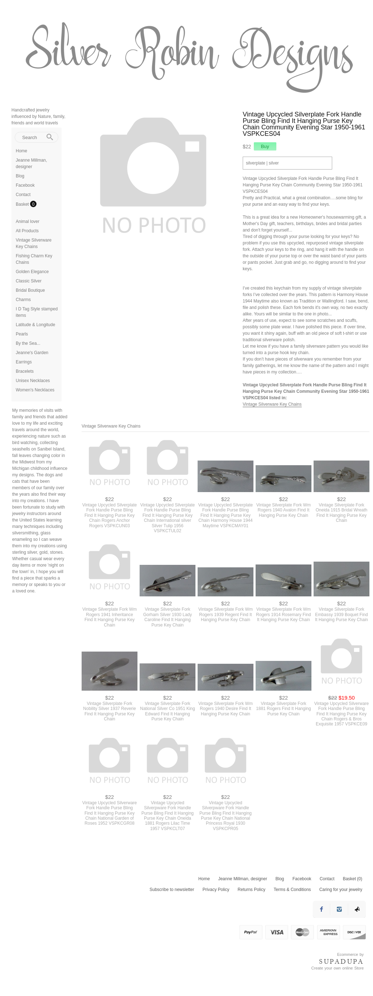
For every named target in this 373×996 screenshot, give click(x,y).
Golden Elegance (32, 271)
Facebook (25, 185)
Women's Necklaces (35, 389)
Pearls (22, 334)
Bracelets (25, 371)
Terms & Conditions (292, 889)
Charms (23, 299)
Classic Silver (29, 280)
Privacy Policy (216, 889)
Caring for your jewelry (340, 889)
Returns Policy (251, 889)
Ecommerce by (350, 954)
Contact (23, 194)
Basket (23, 204)
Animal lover (27, 221)
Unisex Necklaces (33, 380)
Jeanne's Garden (32, 352)
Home (21, 150)
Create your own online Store (337, 968)
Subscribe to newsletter (172, 889)
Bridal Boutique (30, 290)
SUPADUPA (341, 962)
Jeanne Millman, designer (242, 878)
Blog (20, 175)
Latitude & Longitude (35, 324)
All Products (27, 230)
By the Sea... (28, 343)
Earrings (24, 361)
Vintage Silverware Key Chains (272, 404)
